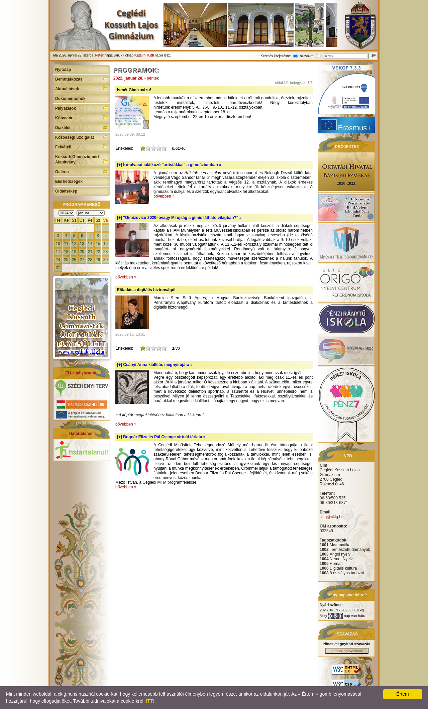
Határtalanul (80, 433)
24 (58, 259)
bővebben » (164, 196)
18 (66, 251)
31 (58, 267)
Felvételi (81, 146)
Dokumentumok (70, 98)
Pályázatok (81, 108)
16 (105, 243)
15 (98, 243)
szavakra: (307, 56)
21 (90, 251)
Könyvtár (81, 117)
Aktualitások (81, 88)
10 (58, 243)
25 (66, 259)
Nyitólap (63, 69)
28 (90, 259)
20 (82, 251)
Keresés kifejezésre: (276, 56)
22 (98, 251)
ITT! (150, 701)
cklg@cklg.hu (332, 516)
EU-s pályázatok (80, 373)
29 (98, 259)
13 (82, 243)
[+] (169, 164)
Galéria (81, 171)
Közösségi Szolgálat (81, 137)
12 (74, 243)
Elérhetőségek (69, 181)
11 (66, 243)
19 (74, 251)
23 (105, 251)
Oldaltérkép (66, 191)
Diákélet (81, 127)
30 (105, 259)
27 (82, 259)
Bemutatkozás (81, 79)
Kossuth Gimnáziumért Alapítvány (81, 159)
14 (90, 243)
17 (58, 251)
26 (74, 259)
